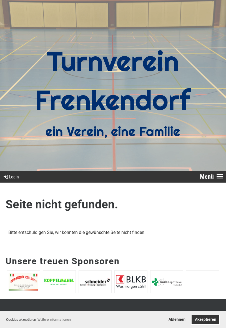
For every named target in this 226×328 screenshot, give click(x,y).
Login (11, 177)
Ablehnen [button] (177, 319)
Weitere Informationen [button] (54, 320)
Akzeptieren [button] (205, 319)
